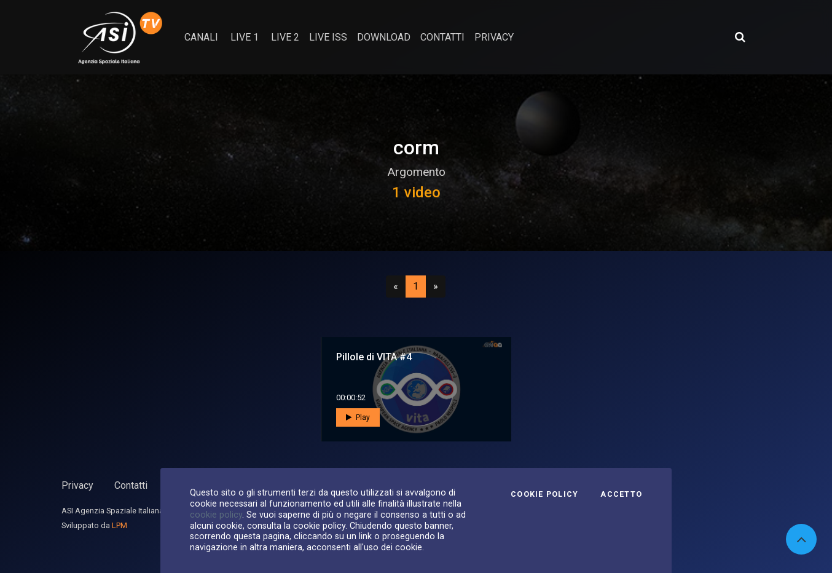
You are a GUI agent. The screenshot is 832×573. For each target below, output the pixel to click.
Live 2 (285, 37)
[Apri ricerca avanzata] (740, 37)
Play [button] (358, 417)
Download (383, 37)
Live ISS (328, 37)
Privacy (77, 485)
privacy (494, 37)
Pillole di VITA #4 (374, 357)
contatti (442, 37)
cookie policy (216, 515)
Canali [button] (201, 37)
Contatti (130, 485)
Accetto (621, 494)
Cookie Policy (544, 494)
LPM (119, 525)
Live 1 (244, 37)
